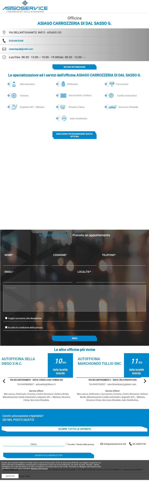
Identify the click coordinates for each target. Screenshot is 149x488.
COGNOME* (74, 258)
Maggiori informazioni (39, 468)
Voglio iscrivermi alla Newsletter (23, 318)
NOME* (26, 258)
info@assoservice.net (115, 443)
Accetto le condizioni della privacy (25, 327)
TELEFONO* (123, 258)
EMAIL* (38, 275)
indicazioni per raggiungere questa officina (74, 135)
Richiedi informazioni (74, 67)
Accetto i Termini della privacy (81, 444)
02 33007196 (139, 443)
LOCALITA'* (110, 275)
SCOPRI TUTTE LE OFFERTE (74, 429)
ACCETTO (10, 476)
